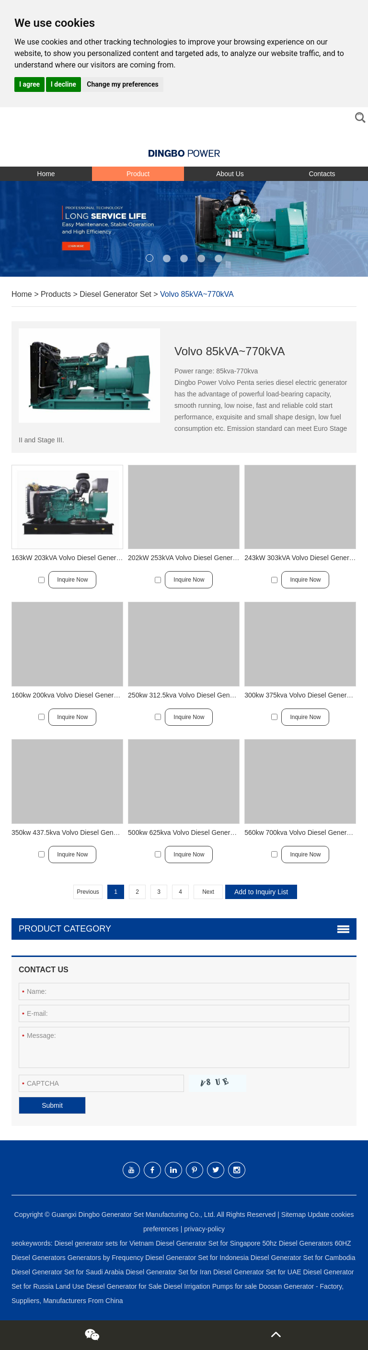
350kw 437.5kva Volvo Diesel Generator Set (77, 832)
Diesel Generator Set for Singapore (209, 1243)
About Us (230, 174)
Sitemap (293, 1214)
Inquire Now (72, 579)
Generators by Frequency (107, 1257)
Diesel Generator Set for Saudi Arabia (69, 1272)
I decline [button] (63, 84)
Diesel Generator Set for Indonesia (197, 1257)
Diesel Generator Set (115, 294)
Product (138, 174)
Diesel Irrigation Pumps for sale (211, 1286)
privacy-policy (204, 1229)
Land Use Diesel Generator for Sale (110, 1286)
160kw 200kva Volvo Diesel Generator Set (74, 695)
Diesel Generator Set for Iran (169, 1272)
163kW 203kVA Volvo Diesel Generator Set (75, 558)
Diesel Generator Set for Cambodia (303, 1257)
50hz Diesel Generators (298, 1243)
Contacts (322, 174)
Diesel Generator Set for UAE (258, 1272)
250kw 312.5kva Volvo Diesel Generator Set (193, 695)
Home (46, 174)
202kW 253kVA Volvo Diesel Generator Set (192, 558)
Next (208, 892)
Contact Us (44, 970)
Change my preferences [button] (122, 84)
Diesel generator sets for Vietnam (104, 1243)
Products (56, 294)
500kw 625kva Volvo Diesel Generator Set (190, 832)
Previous (88, 892)
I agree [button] (29, 84)
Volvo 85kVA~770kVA (197, 294)
